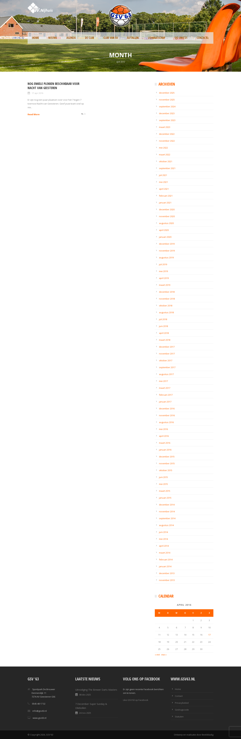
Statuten (179, 716)
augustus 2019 (166, 257)
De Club (89, 38)
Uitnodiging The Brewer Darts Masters (96, 689)
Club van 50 (110, 38)
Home (35, 38)
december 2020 (167, 209)
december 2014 (167, 504)
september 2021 (167, 168)
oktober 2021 (165, 161)
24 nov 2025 (85, 712)
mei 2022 (163, 147)
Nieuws (52, 38)
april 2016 (164, 435)
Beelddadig (207, 734)
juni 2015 (163, 477)
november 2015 (167, 463)
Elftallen (133, 38)
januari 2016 (165, 449)
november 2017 (167, 353)
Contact (202, 38)
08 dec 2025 (85, 694)
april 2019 (164, 278)
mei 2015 (163, 484)
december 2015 (167, 456)
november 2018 (167, 298)
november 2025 (167, 99)
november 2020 (167, 216)
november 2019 (167, 250)
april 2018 (164, 333)
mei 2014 (163, 538)
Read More (33, 114)
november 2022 (167, 140)
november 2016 (167, 415)
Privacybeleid (182, 702)
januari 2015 (165, 497)
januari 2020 (165, 236)
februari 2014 (166, 559)
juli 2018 (163, 319)
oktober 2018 (165, 305)
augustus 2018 (166, 312)
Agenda (71, 38)
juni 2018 (163, 326)
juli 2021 (163, 175)
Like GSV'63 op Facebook (135, 699)
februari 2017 (166, 394)
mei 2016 (163, 429)
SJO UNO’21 (181, 38)
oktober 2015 (165, 470)
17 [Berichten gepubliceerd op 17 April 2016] (209, 634)
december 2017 (167, 346)
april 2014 (164, 545)
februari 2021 (166, 195)
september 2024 (167, 106)
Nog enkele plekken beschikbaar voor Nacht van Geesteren (53, 86)
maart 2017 (164, 387)
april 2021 (164, 188)
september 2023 (167, 120)
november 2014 (167, 511)
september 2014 (167, 518)
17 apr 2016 (37, 93)
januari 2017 (165, 401)
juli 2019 (163, 264)
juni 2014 (163, 532)
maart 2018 (164, 339)
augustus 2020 (166, 223)
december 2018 (167, 291)
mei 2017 (163, 381)
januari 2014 (165, 566)
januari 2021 (165, 202)
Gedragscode (182, 709)
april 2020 (164, 230)
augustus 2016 (166, 422)
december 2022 (167, 133)
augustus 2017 (166, 374)
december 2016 (167, 408)
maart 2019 (164, 284)
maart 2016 (164, 442)
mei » (164, 654)
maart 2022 (164, 154)
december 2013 (167, 573)
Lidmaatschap (156, 38)
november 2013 (167, 580)
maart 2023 (164, 127)
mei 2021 (163, 181)
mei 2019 (163, 271)
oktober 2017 (165, 360)
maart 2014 (164, 552)
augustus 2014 (166, 525)
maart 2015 (164, 490)
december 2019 (167, 243)
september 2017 (167, 367)
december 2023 (167, 113)
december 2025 (167, 92)
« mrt (157, 654)
